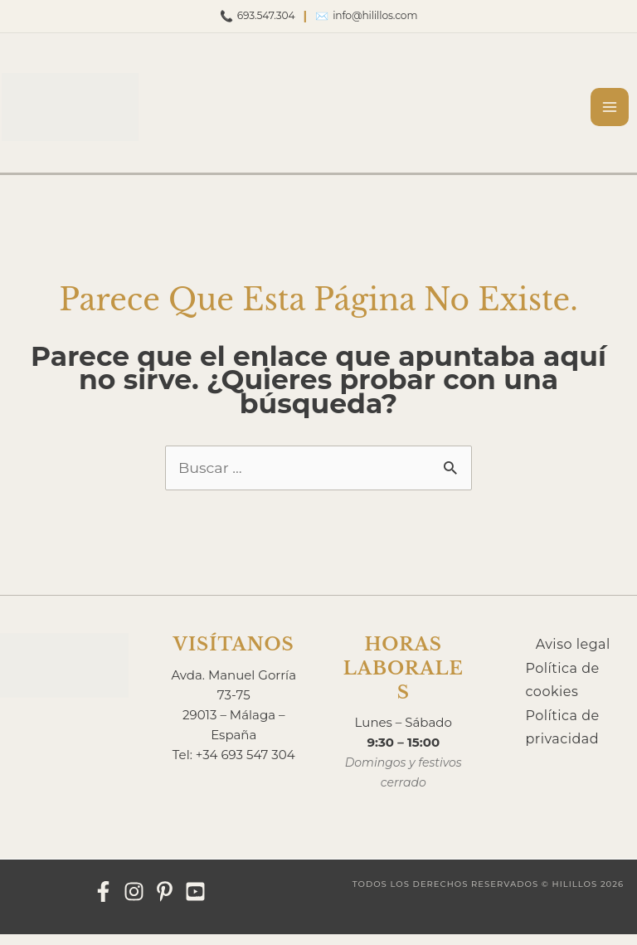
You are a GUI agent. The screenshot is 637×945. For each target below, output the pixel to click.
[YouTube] (195, 901)
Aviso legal (573, 654)
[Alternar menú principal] (617, 107)
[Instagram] (134, 901)
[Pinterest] (164, 901)
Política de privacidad (563, 740)
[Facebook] (103, 901)
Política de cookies (563, 691)
